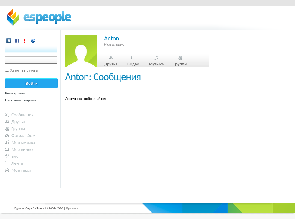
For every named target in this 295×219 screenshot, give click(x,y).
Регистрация (15, 93)
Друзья (111, 64)
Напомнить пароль (20, 100)
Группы (180, 64)
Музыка (156, 64)
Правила (72, 208)
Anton (111, 38)
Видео (133, 64)
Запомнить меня (24, 70)
